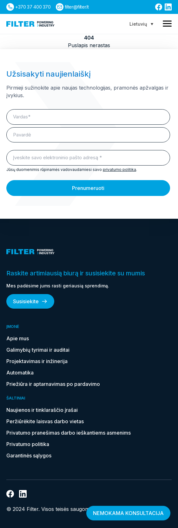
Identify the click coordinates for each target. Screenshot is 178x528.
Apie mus (17, 338)
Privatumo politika (27, 444)
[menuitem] (141, 24)
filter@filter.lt (77, 6)
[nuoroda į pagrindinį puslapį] (30, 24)
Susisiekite (30, 301)
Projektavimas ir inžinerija (37, 361)
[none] (141, 24)
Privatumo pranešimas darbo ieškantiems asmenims (68, 433)
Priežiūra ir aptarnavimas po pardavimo (53, 384)
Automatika (20, 372)
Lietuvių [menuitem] (138, 24)
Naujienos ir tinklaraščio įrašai (42, 410)
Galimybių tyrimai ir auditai (37, 350)
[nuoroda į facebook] (158, 6)
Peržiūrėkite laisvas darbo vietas (45, 421)
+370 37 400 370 (33, 6)
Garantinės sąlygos (28, 455)
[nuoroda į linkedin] (168, 6)
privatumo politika (119, 169)
